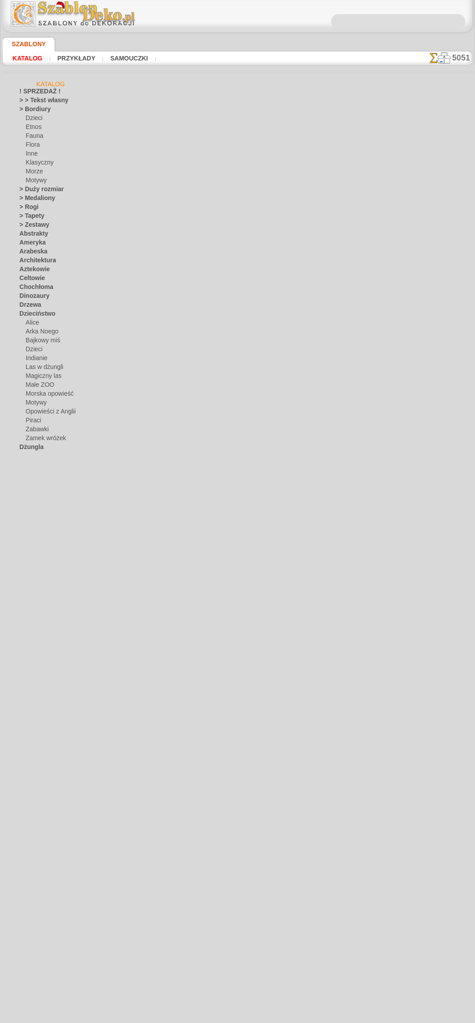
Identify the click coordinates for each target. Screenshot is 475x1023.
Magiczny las (42, 377)
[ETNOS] (36, 938)
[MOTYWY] (40, 955)
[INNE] (34, 947)
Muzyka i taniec (39, 582)
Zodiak (28, 875)
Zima (26, 858)
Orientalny (32, 609)
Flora (32, 146)
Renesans (31, 680)
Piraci (33, 422)
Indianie (35, 360)
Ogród (27, 600)
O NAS (180, 417)
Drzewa (29, 306)
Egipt (26, 457)
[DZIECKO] (39, 929)
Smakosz (30, 698)
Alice (31, 324)
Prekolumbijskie (38, 644)
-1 (209, 332)
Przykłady (69, 58)
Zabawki (36, 431)
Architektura (35, 262)
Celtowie (30, 280)
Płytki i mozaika (39, 662)
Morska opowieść (47, 395)
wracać (237, 332)
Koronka (30, 511)
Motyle (28, 564)
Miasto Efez (34, 546)
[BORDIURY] (42, 920)
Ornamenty (33, 618)
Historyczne (34, 484)
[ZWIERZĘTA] (42, 982)
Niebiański (32, 591)
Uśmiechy (31, 769)
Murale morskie (39, 573)
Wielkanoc (38, 804)
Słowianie (31, 751)
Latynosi (30, 529)
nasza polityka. (358, 1016)
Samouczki (116, 58)
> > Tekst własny (39, 102)
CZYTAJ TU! (204, 273)
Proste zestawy (38, 653)
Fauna (33, 137)
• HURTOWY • (36, 911)
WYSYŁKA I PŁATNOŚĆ (265, 417)
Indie (26, 493)
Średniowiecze (37, 724)
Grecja (28, 475)
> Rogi (27, 209)
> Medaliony (34, 200)
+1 (265, 332)
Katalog (25, 58)
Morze (34, 173)
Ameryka (30, 244)
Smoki (27, 706)
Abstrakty (32, 235)
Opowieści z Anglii (47, 413)
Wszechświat (36, 849)
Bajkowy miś (41, 342)
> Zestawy (32, 226)
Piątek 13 (30, 635)
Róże (26, 689)
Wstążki (30, 840)
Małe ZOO (38, 386)
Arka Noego (40, 333)
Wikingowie (33, 813)
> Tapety (29, 217)
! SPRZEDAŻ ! (36, 93)
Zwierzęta (32, 893)
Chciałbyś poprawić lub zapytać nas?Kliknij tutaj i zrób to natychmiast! (237, 388)
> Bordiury (32, 111)
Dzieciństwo (34, 315)
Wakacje (30, 778)
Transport (32, 760)
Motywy (36, 182)
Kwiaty (28, 520)
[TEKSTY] (37, 973)
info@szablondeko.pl (237, 479)
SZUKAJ (314, 417)
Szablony (25, 44)
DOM (157, 417)
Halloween (38, 795)
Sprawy (29, 715)
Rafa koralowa (37, 671)
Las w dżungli (42, 369)
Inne (31, 155)
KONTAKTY (211, 417)
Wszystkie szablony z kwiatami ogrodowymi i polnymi (237, 352)
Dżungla (30, 449)
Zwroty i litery (36, 902)
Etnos (33, 128)
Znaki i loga (33, 867)
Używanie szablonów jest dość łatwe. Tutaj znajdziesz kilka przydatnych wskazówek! (428, 401)
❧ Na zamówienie (41, 991)
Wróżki (28, 831)
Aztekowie (32, 271)
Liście (26, 538)
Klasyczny (38, 164)
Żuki (25, 884)
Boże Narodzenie (46, 786)
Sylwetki (30, 742)
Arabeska (31, 253)
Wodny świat (35, 822)
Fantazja (30, 466)
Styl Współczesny (41, 733)
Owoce (28, 626)
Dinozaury (32, 297)
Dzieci (33, 120)
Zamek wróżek (43, 440)
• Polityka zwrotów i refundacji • (237, 464)
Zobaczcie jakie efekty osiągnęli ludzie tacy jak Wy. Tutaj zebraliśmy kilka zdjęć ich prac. (428, 459)
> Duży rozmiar (38, 191)
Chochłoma (34, 289)
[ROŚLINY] (39, 964)
